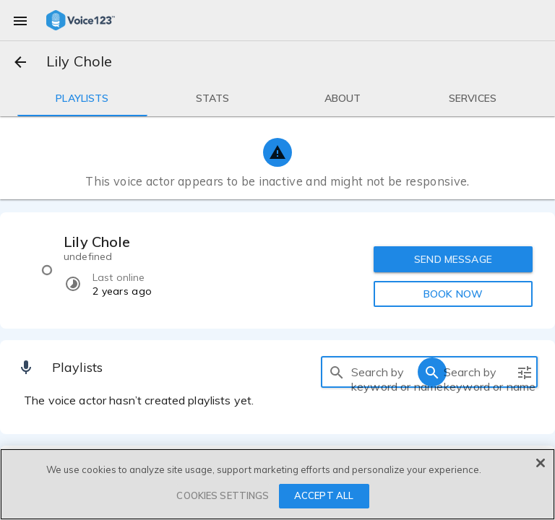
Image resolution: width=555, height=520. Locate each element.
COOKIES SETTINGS (222, 495)
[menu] (20, 20)
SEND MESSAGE (453, 259)
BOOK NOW (453, 293)
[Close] (540, 463)
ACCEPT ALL (323, 495)
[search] (336, 372)
